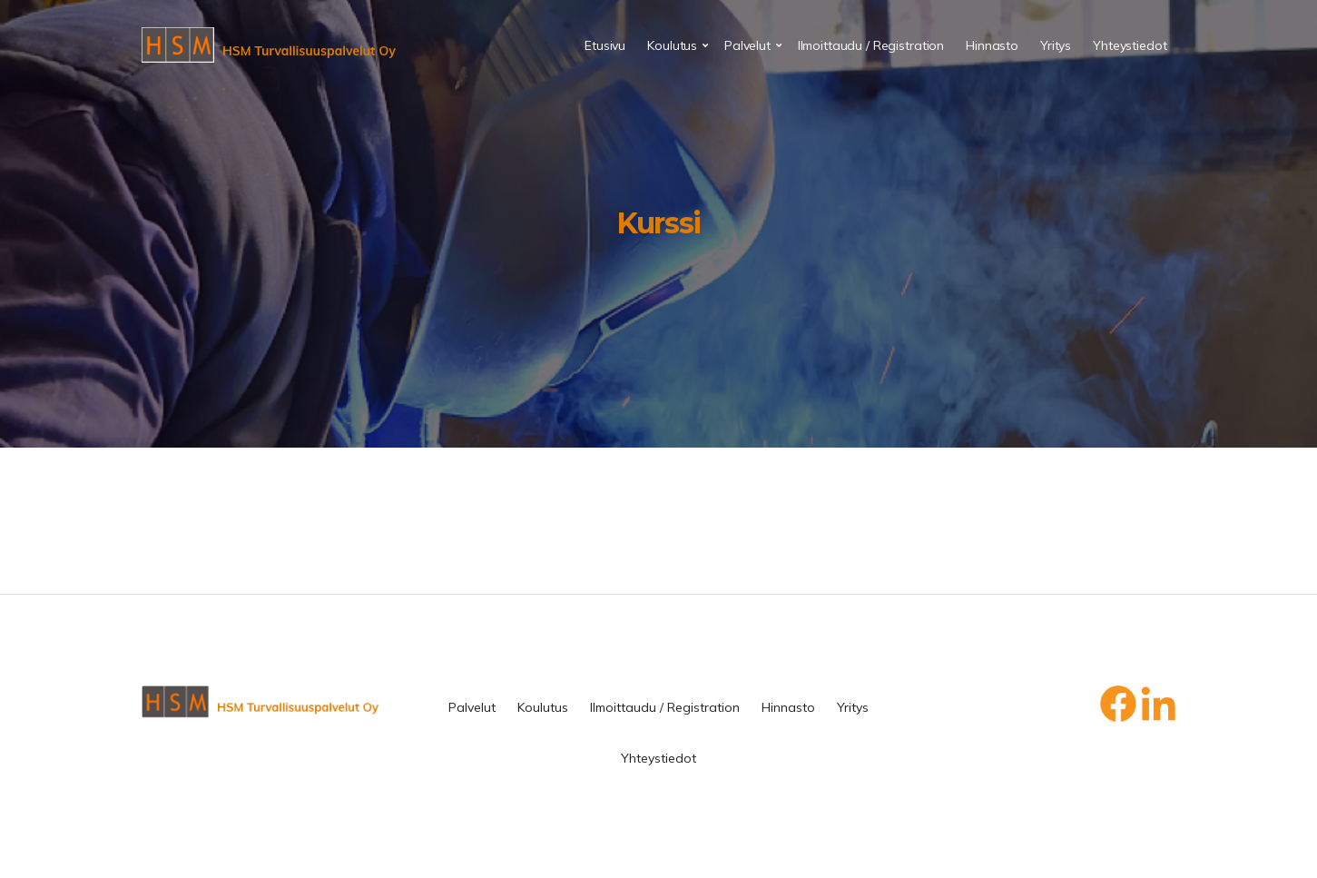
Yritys (1055, 45)
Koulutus (672, 45)
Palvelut (747, 45)
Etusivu (605, 45)
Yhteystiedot (1129, 45)
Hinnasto (992, 45)
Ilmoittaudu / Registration (871, 45)
